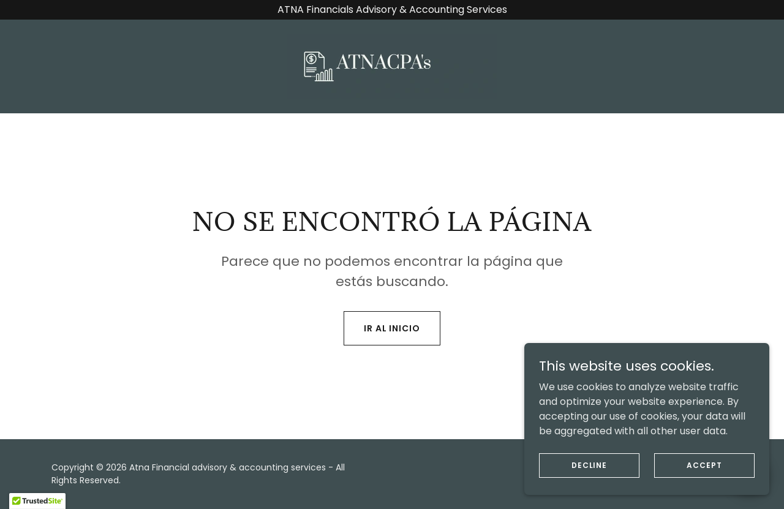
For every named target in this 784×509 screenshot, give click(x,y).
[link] (392, 66)
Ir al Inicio (392, 328)
